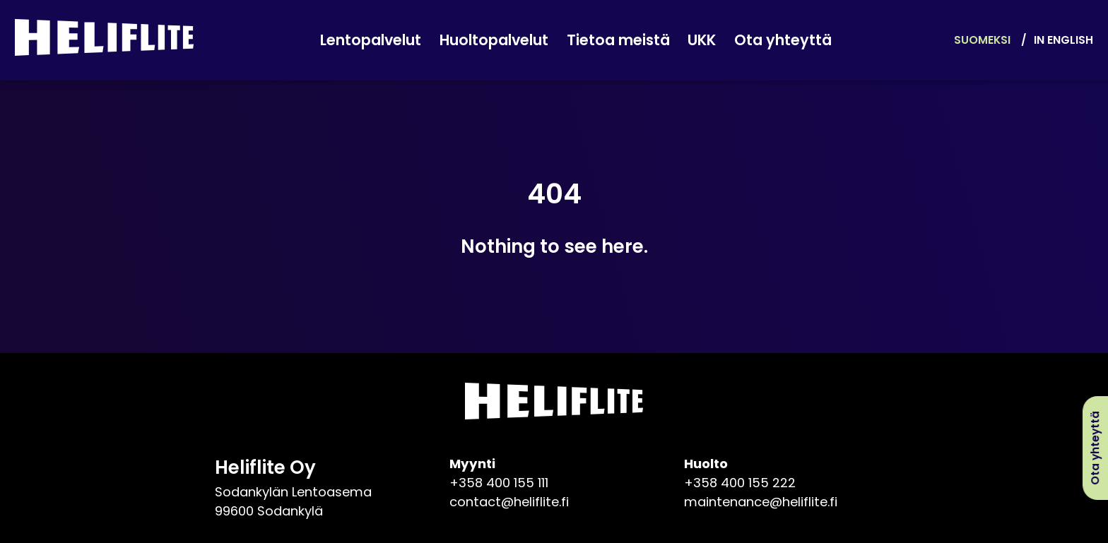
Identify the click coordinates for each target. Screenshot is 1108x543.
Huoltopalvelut (494, 40)
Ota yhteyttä (783, 40)
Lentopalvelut (370, 40)
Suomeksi (982, 39)
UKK (702, 40)
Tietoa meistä (618, 40)
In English (1063, 39)
